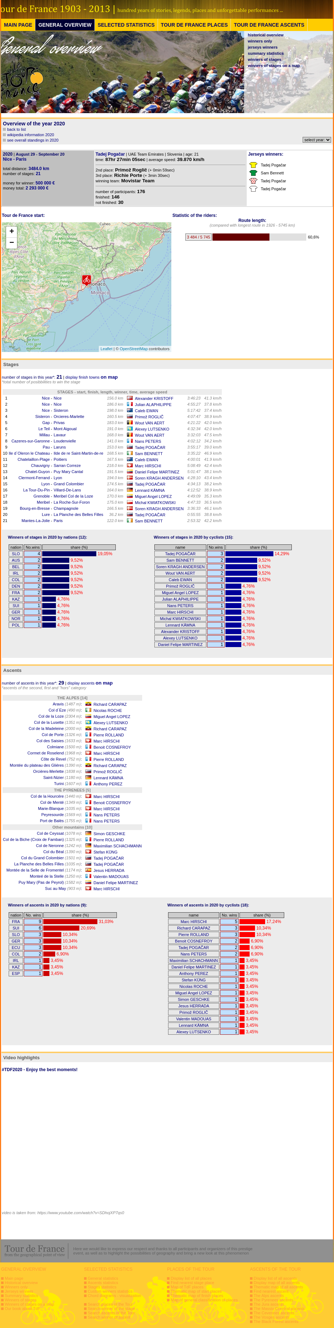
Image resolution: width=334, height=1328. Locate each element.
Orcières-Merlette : (57, 771)
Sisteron (61, 410)
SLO (16, 554)
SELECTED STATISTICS (126, 25)
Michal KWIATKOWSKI (155, 502)
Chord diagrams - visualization (114, 1295)
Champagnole (66, 508)
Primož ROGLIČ (149, 417)
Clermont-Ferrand (34, 478)
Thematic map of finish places (197, 1295)
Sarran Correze (67, 465)
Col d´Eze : (65, 710)
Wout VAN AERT (149, 423)
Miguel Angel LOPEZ (153, 496)
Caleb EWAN (146, 411)
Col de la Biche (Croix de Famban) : (42, 839)
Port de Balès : (61, 821)
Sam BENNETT (149, 453)
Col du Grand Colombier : (51, 858)
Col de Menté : (61, 802)
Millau (44, 435)
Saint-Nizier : (62, 777)
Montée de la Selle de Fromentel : (44, 870)
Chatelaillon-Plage (34, 459)
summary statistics (266, 53)
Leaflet (107, 349)
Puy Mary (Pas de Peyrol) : (50, 882)
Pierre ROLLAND (108, 735)
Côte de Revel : (61, 759)
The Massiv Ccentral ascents (279, 1308)
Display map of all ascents (277, 1282)
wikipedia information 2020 (30, 135)
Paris (58, 520)
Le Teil (44, 429)
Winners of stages (20, 1300)
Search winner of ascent (109, 1317)
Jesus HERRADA (108, 870)
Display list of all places (191, 1278)
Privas (59, 422)
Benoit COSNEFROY (112, 747)
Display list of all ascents (275, 1278)
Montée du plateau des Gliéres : (46, 765)
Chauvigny (40, 465)
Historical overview (21, 1282)
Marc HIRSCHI (148, 466)
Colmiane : (64, 747)
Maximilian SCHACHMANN (117, 846)
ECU (16, 947)
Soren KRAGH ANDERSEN (159, 478)
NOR (16, 618)
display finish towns (91, 377)
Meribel (43, 502)
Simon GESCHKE (109, 834)
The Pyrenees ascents (273, 1300)
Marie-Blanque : (60, 808)
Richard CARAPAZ (110, 704)
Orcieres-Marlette (69, 416)
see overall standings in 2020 (32, 140)
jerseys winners (263, 47)
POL (16, 625)
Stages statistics (102, 1287)
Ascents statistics (103, 1282)
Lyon (58, 478)
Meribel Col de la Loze (73, 496)
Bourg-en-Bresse (35, 508)
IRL (16, 573)
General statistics (103, 1278)
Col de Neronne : (59, 845)
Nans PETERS (148, 441)
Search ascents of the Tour (111, 1313)
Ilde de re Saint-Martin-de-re (79, 453)
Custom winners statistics (110, 1291)
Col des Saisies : (59, 741)
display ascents (90, 683)
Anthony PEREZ (107, 784)
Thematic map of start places (196, 1291)
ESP (16, 973)
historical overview (266, 35)
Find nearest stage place (192, 1282)
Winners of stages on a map (29, 1304)
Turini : (68, 783)
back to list (16, 129)
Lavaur (60, 435)
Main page (14, 1278)
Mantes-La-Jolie (36, 520)
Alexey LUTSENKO (152, 429)
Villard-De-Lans (67, 490)
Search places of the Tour (110, 1304)
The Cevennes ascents (274, 1313)
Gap (46, 422)
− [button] (11, 243)
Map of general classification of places (204, 1300)
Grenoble (42, 496)
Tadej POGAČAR (150, 447)
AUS (16, 560)
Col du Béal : (62, 852)
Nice (46, 398)
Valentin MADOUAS (111, 876)
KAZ (15, 599)
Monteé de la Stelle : (56, 876)
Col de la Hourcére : (56, 796)
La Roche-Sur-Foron (72, 502)
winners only (260, 41)
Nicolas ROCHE (107, 710)
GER (16, 612)
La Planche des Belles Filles (79, 514)
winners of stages (264, 59)
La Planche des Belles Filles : (48, 864)
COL (16, 580)
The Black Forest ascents (276, 1321)
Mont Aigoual (65, 429)
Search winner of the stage (111, 1308)
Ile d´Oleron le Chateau (29, 453)
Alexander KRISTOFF (154, 398)
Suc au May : (63, 888)
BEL (16, 567)
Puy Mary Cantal (68, 471)
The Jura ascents (269, 1304)
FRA (16, 593)
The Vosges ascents (271, 1317)
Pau (46, 447)
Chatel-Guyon (37, 471)
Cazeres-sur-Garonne (31, 441)
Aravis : (67, 704)
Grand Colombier (69, 484)
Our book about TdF (22, 1308)
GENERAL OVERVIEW (64, 25)
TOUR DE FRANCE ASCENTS (269, 25)
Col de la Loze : (60, 716)
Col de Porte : (62, 734)
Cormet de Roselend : (54, 753)
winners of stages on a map (274, 65)
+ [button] (11, 232)
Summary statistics (21, 1295)
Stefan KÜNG (105, 852)
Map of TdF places (187, 1287)
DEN (16, 586)
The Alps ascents (269, 1295)
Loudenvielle (65, 441)
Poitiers (60, 459)
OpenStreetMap (134, 349)
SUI (16, 605)
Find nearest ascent (271, 1291)
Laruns (60, 447)
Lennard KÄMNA (150, 490)
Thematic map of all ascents (278, 1287)
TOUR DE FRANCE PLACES (194, 25)
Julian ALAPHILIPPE (153, 404)
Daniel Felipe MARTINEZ (157, 472)
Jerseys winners (19, 1291)
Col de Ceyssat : (59, 833)
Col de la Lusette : (58, 722)
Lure (46, 514)
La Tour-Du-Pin (36, 490)
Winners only (16, 1287)
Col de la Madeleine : (55, 728)
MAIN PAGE (18, 25)
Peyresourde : (61, 814)
